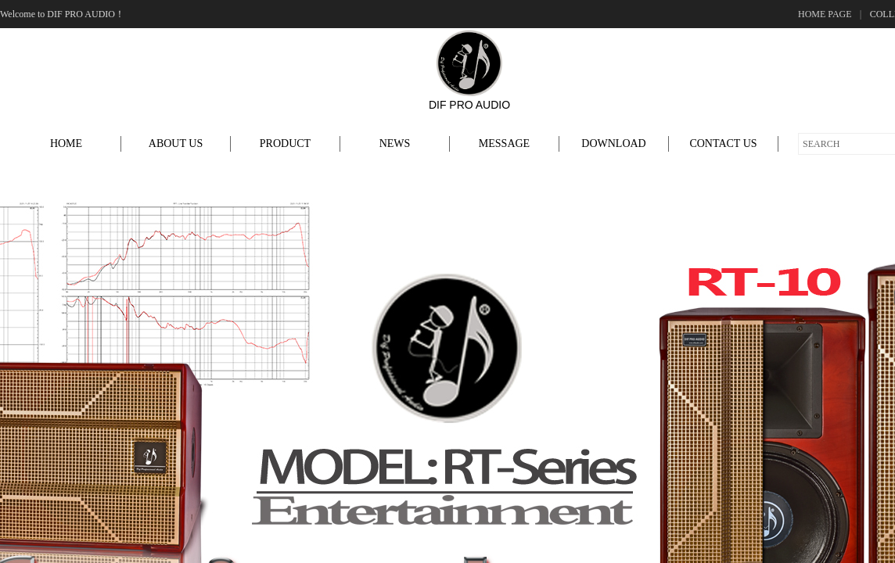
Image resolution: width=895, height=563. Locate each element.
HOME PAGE (825, 14)
